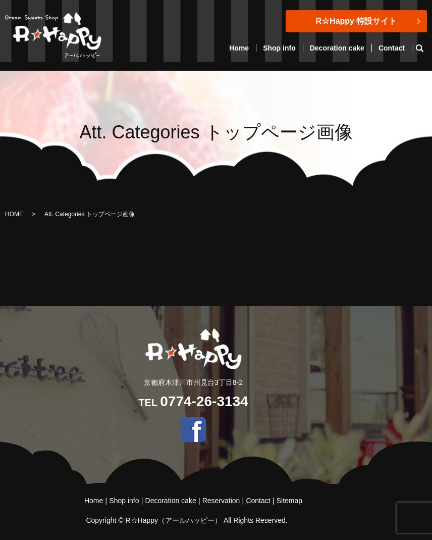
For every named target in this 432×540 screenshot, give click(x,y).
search (423, 48)
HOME (14, 214)
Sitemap (289, 501)
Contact (392, 48)
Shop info (279, 48)
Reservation (221, 501)
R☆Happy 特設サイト (356, 21)
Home (239, 48)
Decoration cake (337, 48)
